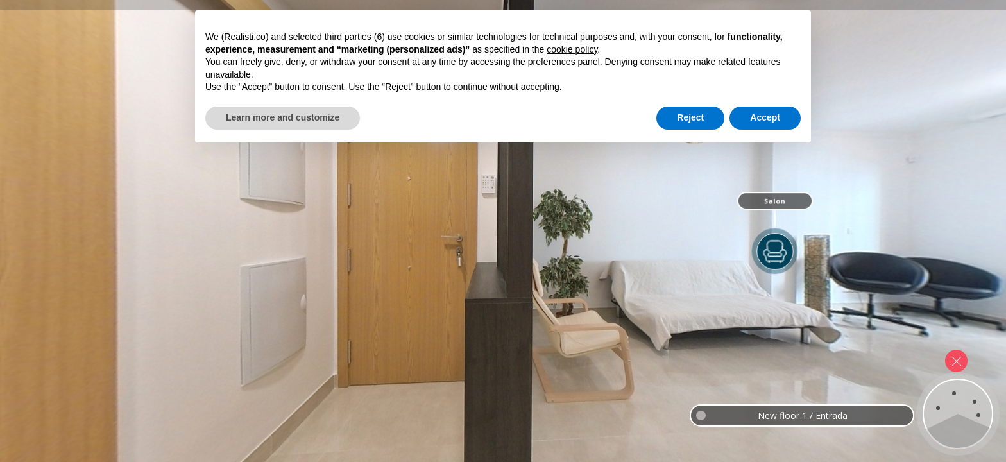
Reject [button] (690, 427)
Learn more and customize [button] (282, 427)
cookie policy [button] (572, 359)
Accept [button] (765, 427)
